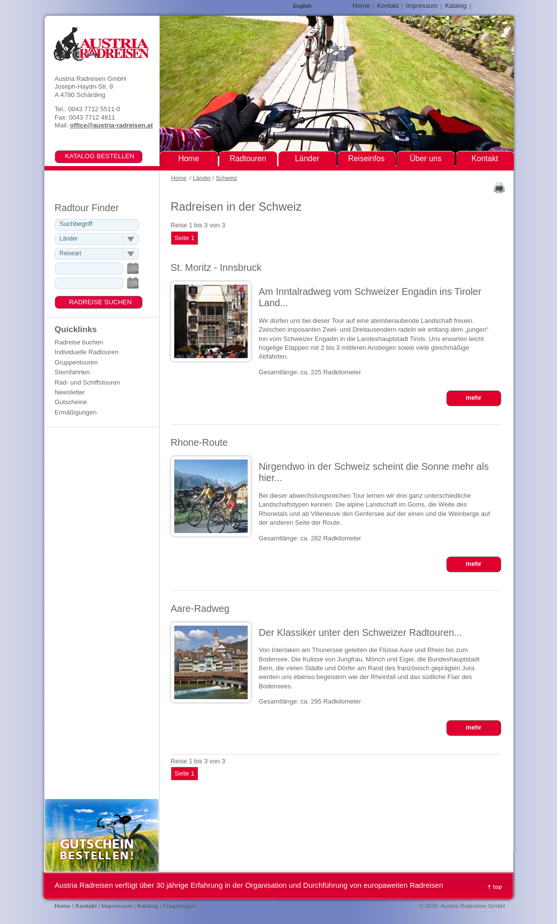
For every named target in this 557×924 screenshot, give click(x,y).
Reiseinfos (366, 158)
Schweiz (226, 177)
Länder (202, 177)
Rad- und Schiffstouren (87, 382)
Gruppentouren (76, 362)
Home (178, 177)
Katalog (455, 5)
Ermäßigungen (76, 412)
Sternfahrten (72, 372)
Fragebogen (179, 905)
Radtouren (248, 158)
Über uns (425, 158)
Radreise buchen (79, 342)
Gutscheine (71, 402)
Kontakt (387, 5)
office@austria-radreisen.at (111, 125)
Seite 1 (185, 238)
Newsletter (70, 392)
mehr (473, 397)
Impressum (422, 5)
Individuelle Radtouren (86, 352)
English (302, 6)
